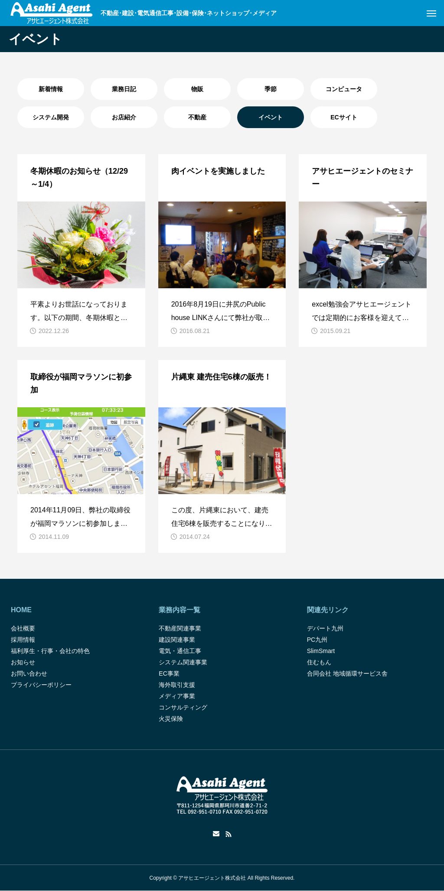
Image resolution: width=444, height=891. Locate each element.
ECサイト (343, 117)
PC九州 (317, 639)
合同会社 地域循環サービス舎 (347, 673)
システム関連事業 (183, 662)
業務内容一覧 (179, 610)
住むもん (319, 662)
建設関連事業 (177, 639)
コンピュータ (344, 89)
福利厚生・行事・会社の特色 (50, 650)
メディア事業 (177, 696)
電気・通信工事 (180, 650)
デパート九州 (325, 628)
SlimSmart (321, 650)
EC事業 (169, 673)
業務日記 (124, 89)
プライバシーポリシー (41, 684)
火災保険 (171, 718)
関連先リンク (328, 610)
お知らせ (23, 662)
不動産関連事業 (180, 628)
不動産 (197, 117)
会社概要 (23, 628)
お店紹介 (124, 117)
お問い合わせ (29, 673)
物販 (197, 89)
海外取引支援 (177, 684)
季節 (270, 89)
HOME (21, 610)
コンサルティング (183, 707)
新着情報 (51, 89)
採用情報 (23, 639)
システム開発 (51, 117)
